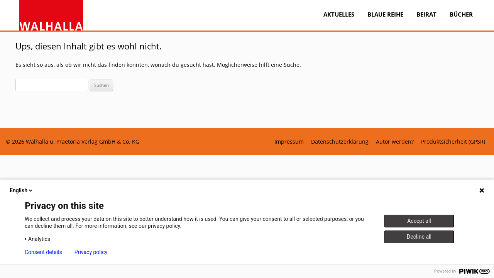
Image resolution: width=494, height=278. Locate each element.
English (22, 190)
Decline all (419, 237)
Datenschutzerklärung (340, 141)
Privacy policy (90, 252)
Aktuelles (338, 14)
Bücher (461, 14)
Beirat (426, 14)
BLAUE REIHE (385, 14)
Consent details (43, 252)
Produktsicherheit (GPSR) (453, 141)
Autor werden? (395, 141)
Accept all (419, 221)
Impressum (289, 141)
